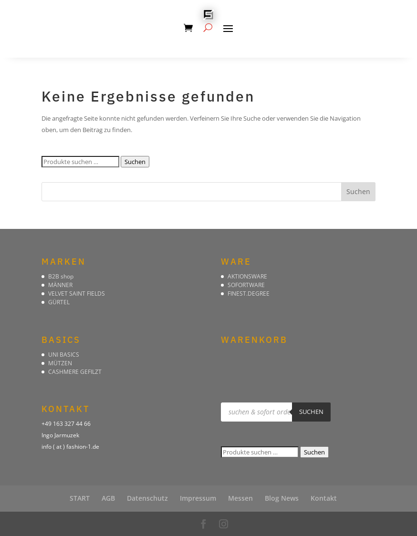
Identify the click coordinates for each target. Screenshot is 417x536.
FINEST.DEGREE (249, 293)
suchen (311, 411)
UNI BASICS (63, 354)
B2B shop (60, 276)
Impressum (198, 498)
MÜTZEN (60, 363)
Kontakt (324, 498)
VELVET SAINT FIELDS (76, 293)
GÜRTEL (59, 302)
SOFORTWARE (246, 285)
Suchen (135, 161)
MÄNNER (60, 285)
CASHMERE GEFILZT (75, 372)
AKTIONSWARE (247, 276)
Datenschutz (147, 498)
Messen (240, 498)
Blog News (282, 498)
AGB (108, 498)
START (80, 498)
